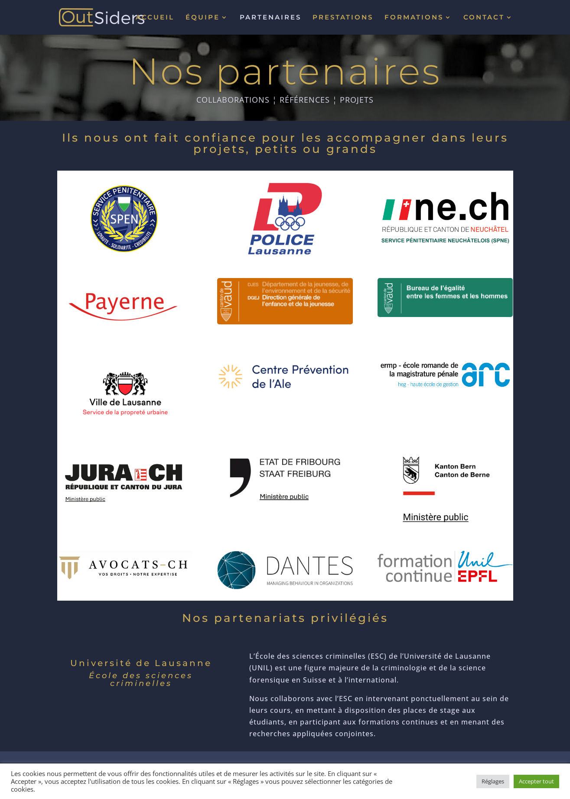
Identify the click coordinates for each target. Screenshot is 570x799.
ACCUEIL (155, 17)
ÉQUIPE (203, 17)
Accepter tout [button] (536, 781)
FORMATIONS (413, 17)
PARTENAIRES (270, 17)
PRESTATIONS (343, 17)
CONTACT (484, 17)
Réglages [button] (493, 781)
